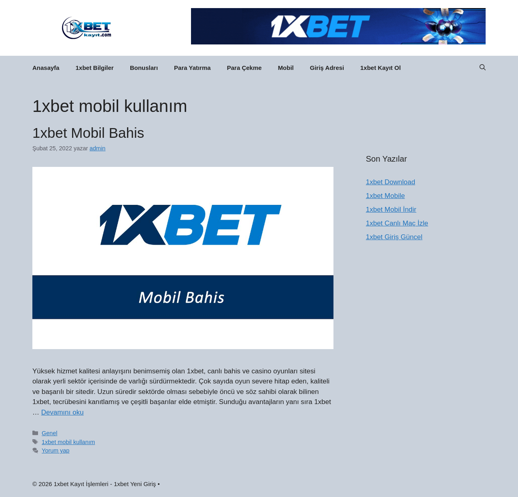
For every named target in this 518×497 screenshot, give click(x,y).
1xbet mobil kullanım (68, 442)
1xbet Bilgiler (95, 67)
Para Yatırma (192, 67)
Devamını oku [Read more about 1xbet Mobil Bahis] (62, 412)
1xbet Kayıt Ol (380, 67)
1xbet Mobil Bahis (88, 133)
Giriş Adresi (327, 67)
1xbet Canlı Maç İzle (397, 223)
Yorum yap (56, 450)
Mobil (286, 67)
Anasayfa (45, 67)
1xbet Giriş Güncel (394, 237)
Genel (49, 433)
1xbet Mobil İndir (391, 209)
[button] (482, 68)
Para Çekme (244, 67)
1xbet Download (390, 182)
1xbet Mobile (385, 196)
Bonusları (144, 67)
